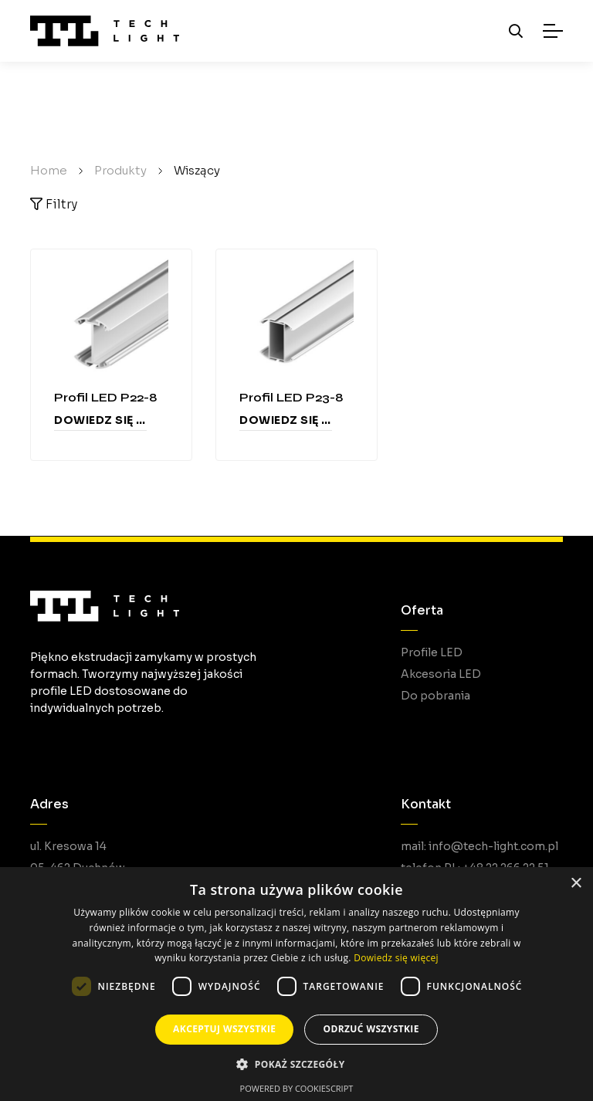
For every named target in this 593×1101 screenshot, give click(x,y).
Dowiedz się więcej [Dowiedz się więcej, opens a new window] (396, 957)
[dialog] (296, 984)
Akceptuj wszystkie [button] (224, 1028)
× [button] (575, 883)
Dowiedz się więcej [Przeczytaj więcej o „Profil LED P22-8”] (100, 420)
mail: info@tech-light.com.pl (479, 846)
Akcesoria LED (441, 674)
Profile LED (432, 652)
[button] (296, 1064)
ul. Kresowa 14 (68, 846)
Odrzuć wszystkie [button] (370, 1028)
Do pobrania (435, 696)
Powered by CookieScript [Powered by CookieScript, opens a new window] (297, 1088)
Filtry (53, 204)
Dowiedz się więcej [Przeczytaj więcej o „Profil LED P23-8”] (285, 420)
